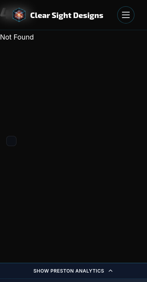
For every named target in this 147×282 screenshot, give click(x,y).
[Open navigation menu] (125, 15)
